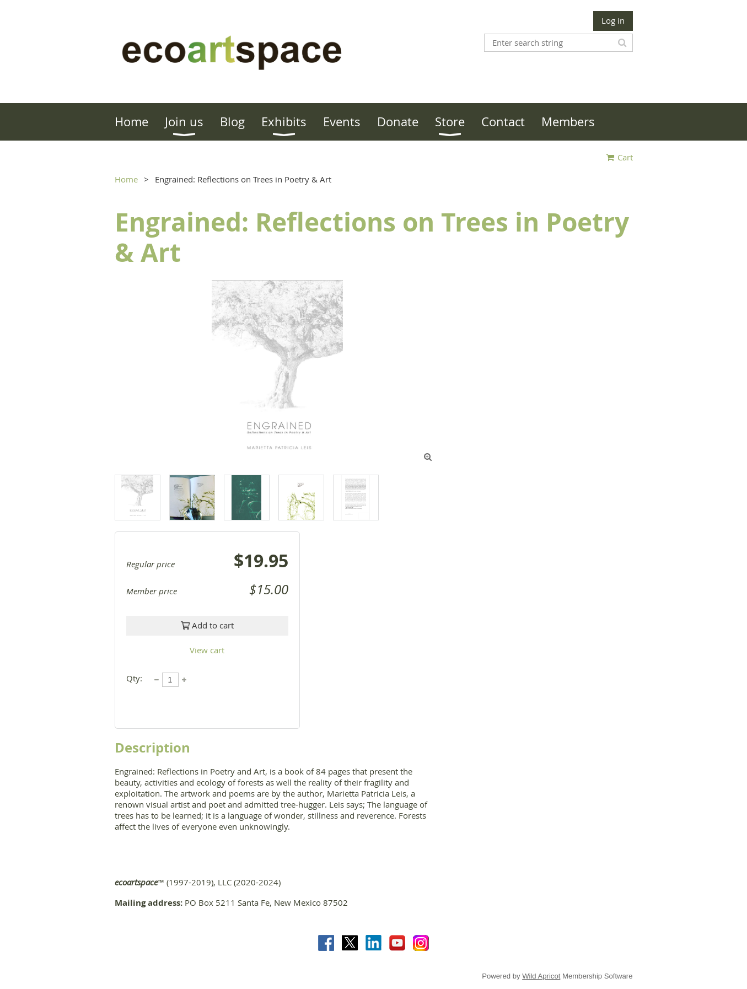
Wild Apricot (541, 976)
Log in (613, 20)
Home (126, 179)
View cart (207, 649)
